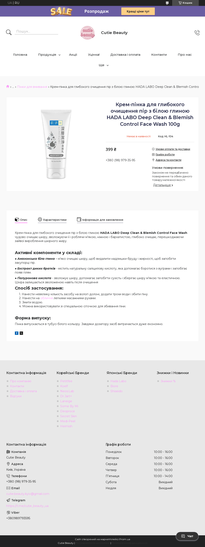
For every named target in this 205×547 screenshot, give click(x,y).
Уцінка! (94, 55)
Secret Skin (68, 416)
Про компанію (20, 381)
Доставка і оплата (125, 55)
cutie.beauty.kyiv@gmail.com (27, 494)
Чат (187, 536)
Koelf (64, 386)
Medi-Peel (67, 421)
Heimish (66, 426)
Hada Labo (118, 381)
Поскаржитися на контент (93, 542)
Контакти (159, 55)
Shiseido (116, 391)
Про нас (185, 55)
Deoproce (67, 411)
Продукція (47, 55)
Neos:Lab (67, 391)
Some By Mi (69, 406)
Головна (20, 55)
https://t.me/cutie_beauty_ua (27, 506)
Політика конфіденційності (129, 542)
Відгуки (16, 396)
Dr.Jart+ (66, 396)
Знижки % (168, 381)
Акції (73, 55)
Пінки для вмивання (32, 87)
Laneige (66, 401)
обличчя (46, 298)
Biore (114, 386)
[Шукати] (8, 33)
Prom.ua (124, 539)
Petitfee (66, 381)
